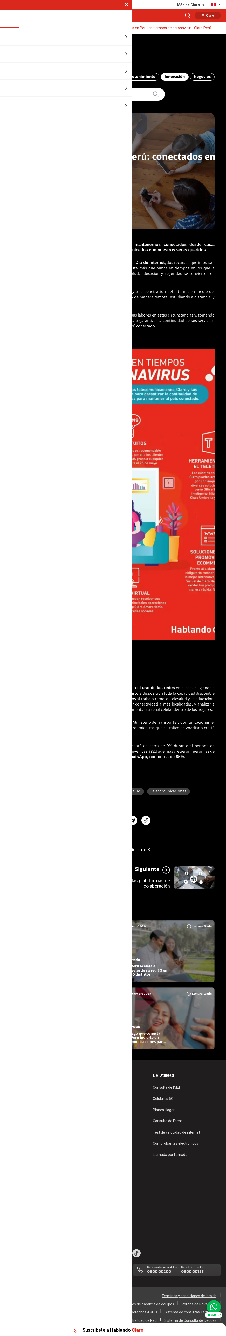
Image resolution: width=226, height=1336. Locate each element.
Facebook (105, 748)
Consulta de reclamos (23, 1201)
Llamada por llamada (170, 1155)
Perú (51, 793)
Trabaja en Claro (92, 1212)
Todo (19, 78)
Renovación (89, 1123)
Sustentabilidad (92, 1190)
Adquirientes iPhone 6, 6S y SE (31, 1212)
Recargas (87, 1112)
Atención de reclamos (24, 1190)
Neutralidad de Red (141, 1318)
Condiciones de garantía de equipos (145, 1302)
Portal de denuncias (95, 1233)
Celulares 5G (163, 1101)
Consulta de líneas (168, 1123)
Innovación (172, 78)
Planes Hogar (17, 1112)
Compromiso (100, 78)
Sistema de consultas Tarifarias (190, 1310)
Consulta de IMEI (166, 1091)
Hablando (51, 54)
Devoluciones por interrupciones (32, 1179)
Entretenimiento (137, 78)
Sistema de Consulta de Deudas (190, 1318)
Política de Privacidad (199, 1302)
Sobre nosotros (92, 1179)
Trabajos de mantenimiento (102, 1223)
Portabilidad (89, 1134)
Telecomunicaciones (168, 793)
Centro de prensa (93, 1201)
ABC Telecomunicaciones (56, 78)
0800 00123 (192, 1270)
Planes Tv (14, 1123)
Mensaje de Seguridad (24, 1223)
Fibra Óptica (15, 1101)
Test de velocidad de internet (176, 1134)
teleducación (77, 793)
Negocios (199, 78)
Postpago (87, 1101)
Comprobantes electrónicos (175, 1144)
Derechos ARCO (144, 1310)
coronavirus (90, 281)
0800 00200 (159, 1270)
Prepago (86, 1091)
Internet (106, 793)
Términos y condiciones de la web (189, 1294)
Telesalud (132, 793)
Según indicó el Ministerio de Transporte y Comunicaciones (157, 724)
